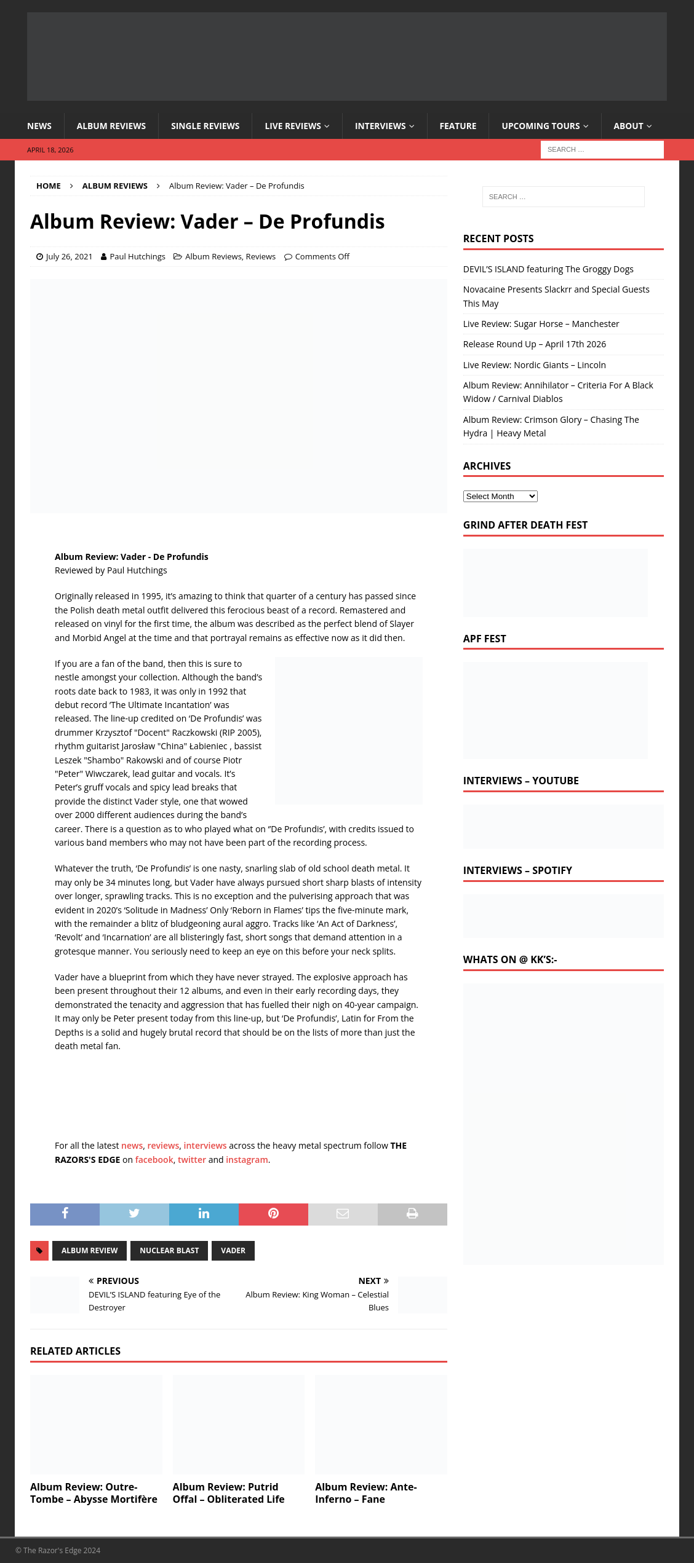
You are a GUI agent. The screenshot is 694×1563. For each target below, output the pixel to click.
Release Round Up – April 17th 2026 (534, 344)
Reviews (261, 256)
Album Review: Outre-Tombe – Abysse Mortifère (94, 1493)
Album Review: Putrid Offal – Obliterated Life (229, 1493)
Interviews (384, 126)
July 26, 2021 (69, 256)
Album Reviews (112, 126)
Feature (463, 126)
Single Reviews (207, 126)
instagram (247, 1159)
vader (233, 1250)
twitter (192, 1159)
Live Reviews (296, 126)
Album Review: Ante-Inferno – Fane (366, 1493)
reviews (164, 1146)
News (39, 126)
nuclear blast (169, 1250)
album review (90, 1250)
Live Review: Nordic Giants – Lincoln (534, 365)
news (132, 1146)
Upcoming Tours (546, 126)
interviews (205, 1146)
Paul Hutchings (138, 256)
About (635, 126)
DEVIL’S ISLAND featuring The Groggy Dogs (548, 269)
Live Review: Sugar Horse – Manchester (541, 323)
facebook (154, 1159)
